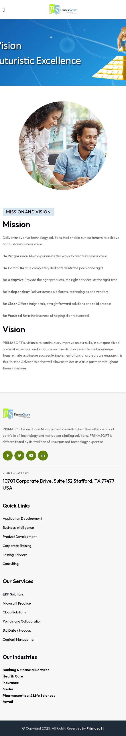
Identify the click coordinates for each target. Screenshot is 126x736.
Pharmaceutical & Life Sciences (29, 695)
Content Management (20, 639)
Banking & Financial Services (26, 670)
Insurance (11, 682)
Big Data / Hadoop (17, 630)
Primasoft (95, 728)
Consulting (11, 563)
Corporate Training (17, 545)
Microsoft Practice (17, 603)
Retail (8, 701)
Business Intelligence (18, 527)
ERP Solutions (13, 594)
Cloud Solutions (14, 612)
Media (8, 689)
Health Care (13, 676)
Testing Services (15, 554)
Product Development (20, 536)
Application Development (22, 518)
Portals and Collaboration (22, 621)
